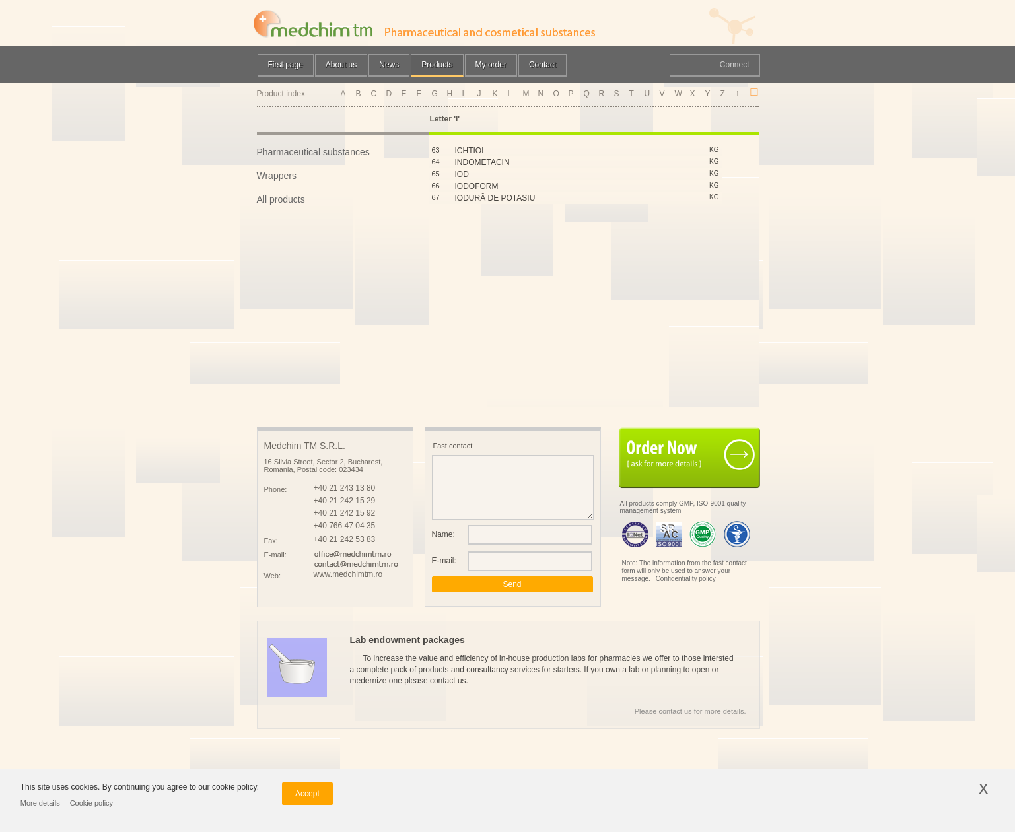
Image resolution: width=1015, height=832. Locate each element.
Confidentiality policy (686, 578)
